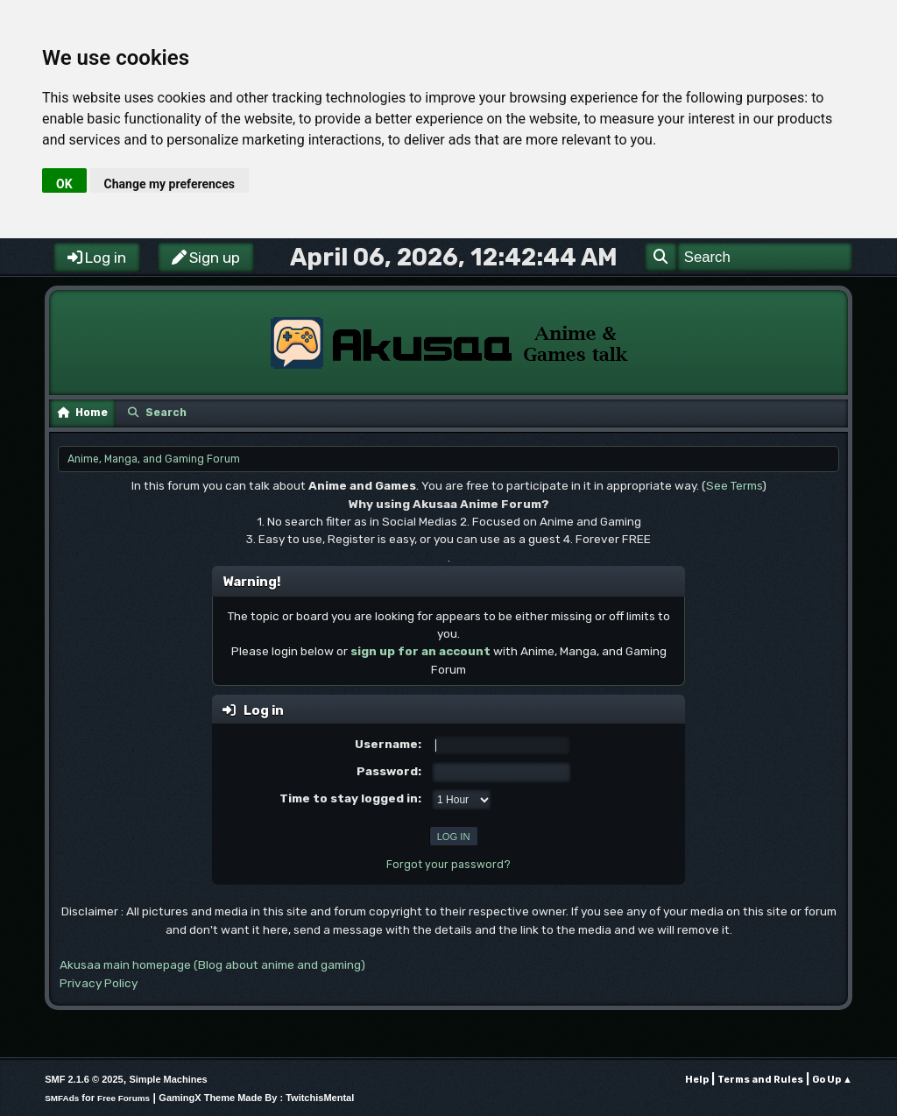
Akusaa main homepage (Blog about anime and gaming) (212, 964)
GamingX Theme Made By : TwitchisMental (256, 1097)
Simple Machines (168, 1079)
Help (697, 1079)
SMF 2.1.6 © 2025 (84, 1079)
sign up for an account (420, 651)
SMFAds (62, 1098)
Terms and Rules (760, 1079)
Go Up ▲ (832, 1079)
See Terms (734, 485)
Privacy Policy (99, 983)
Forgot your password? (448, 864)
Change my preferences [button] (169, 184)
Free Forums (123, 1098)
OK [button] (64, 184)
